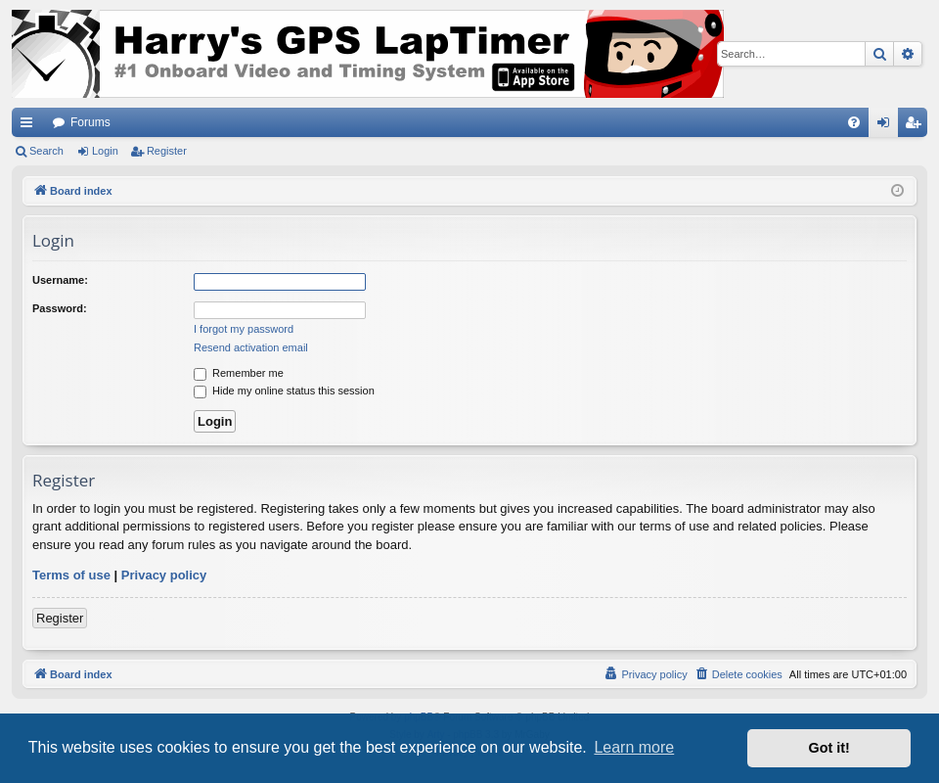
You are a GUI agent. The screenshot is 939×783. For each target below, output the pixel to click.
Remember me (239, 373)
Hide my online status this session (284, 390)
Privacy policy (163, 575)
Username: (60, 280)
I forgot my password (243, 329)
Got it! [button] (829, 748)
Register (167, 151)
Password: (59, 308)
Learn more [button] (634, 747)
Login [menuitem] (887, 126)
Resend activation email (251, 347)
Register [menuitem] (917, 126)
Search (46, 151)
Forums (90, 122)
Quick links (30, 126)
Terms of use (71, 575)
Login (105, 151)
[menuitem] (854, 122)
